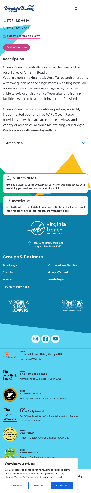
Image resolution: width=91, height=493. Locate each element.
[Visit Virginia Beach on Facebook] (45, 339)
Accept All (62, 485)
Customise (16, 485)
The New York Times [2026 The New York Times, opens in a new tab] (33, 373)
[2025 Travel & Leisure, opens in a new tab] (10, 395)
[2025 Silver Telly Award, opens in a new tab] (10, 415)
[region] (39, 475)
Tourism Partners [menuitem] (16, 287)
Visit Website (15, 47)
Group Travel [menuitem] (58, 272)
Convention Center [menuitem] (62, 265)
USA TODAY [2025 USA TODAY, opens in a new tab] (27, 432)
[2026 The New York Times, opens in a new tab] (10, 375)
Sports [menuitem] (8, 272)
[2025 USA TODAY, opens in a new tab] (10, 434)
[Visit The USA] (72, 306)
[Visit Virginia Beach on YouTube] (55, 339)
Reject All (39, 485)
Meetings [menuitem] (10, 265)
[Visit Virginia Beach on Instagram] (35, 339)
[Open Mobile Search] (76, 9)
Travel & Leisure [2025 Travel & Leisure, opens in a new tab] (31, 392)
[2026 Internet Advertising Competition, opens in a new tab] (10, 356)
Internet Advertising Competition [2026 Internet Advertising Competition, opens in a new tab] (42, 353)
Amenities (14, 143)
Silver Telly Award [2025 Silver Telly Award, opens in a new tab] (32, 410)
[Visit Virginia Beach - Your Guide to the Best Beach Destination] (19, 8)
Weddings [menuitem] (56, 280)
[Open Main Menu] (85, 9)
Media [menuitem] (7, 280)
